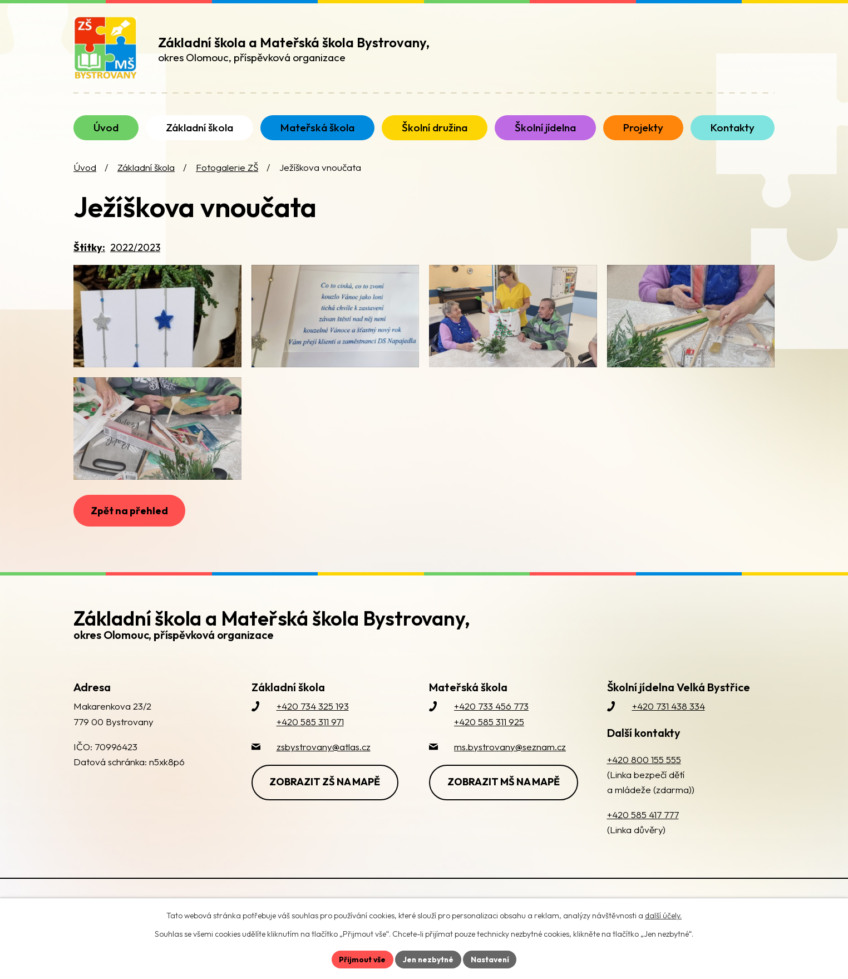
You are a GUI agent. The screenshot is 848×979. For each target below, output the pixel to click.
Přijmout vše (360, 959)
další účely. (663, 916)
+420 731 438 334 (668, 733)
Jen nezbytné (428, 959)
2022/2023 (135, 255)
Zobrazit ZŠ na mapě (325, 808)
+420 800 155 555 (644, 786)
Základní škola (146, 175)
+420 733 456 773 (491, 733)
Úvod (84, 175)
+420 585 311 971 (310, 748)
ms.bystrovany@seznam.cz (510, 773)
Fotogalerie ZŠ (227, 175)
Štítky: (89, 255)
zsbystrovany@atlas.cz (324, 773)
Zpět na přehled (130, 536)
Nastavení (491, 959)
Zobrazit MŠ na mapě (504, 808)
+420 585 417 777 (643, 841)
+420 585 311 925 (489, 748)
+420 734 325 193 (313, 733)
